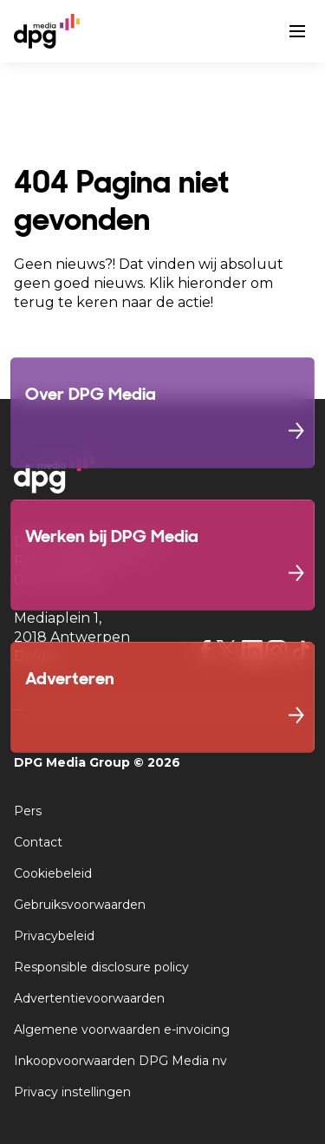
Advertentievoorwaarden (89, 998)
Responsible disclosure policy (101, 967)
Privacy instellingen (72, 1092)
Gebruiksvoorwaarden (80, 904)
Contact (38, 842)
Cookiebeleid (53, 873)
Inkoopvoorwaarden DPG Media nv (120, 1061)
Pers (28, 811)
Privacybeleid (54, 936)
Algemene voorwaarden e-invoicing (122, 1029)
